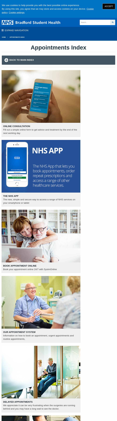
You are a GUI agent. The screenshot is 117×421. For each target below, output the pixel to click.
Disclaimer (55, 404)
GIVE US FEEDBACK (53, 383)
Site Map (99, 404)
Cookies (89, 404)
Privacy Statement (39, 404)
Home (4, 37)
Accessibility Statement (72, 404)
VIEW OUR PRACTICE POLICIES (97, 384)
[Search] (95, 22)
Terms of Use (23, 404)
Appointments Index (17, 37)
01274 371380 (13, 385)
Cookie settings (16, 12)
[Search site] (112, 22)
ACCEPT (109, 6)
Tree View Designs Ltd (14, 412)
